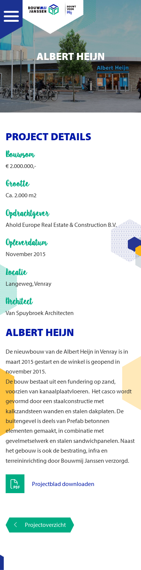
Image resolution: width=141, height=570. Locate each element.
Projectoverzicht (40, 524)
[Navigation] (11, 24)
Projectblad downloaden (63, 484)
